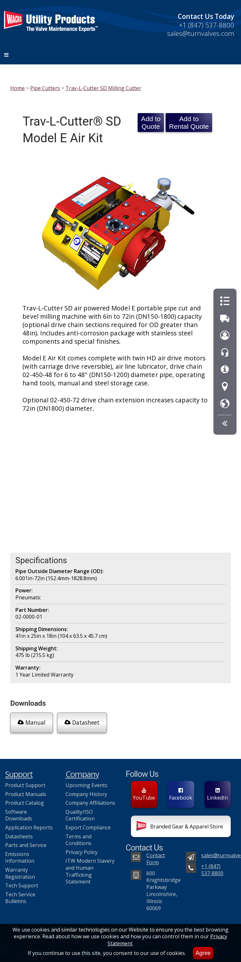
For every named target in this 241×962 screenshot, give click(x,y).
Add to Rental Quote (189, 122)
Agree (203, 953)
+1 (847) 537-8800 (206, 25)
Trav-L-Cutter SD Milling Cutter (103, 88)
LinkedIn (217, 794)
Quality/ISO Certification (80, 815)
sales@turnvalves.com (200, 33)
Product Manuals (25, 794)
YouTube (144, 794)
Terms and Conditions (78, 840)
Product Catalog (24, 802)
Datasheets (19, 836)
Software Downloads (18, 815)
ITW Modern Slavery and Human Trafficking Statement (90, 871)
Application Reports (29, 827)
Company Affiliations (90, 802)
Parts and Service (26, 845)
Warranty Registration (20, 873)
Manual (32, 722)
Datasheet (82, 722)
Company (82, 774)
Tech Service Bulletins (20, 898)
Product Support (25, 785)
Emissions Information (19, 858)
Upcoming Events (86, 785)
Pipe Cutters (45, 88)
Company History (86, 794)
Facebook (180, 794)
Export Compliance (88, 827)
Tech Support (21, 885)
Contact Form (155, 859)
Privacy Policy (81, 852)
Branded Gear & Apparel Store (179, 827)
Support (19, 774)
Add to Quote (150, 122)
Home (17, 88)
